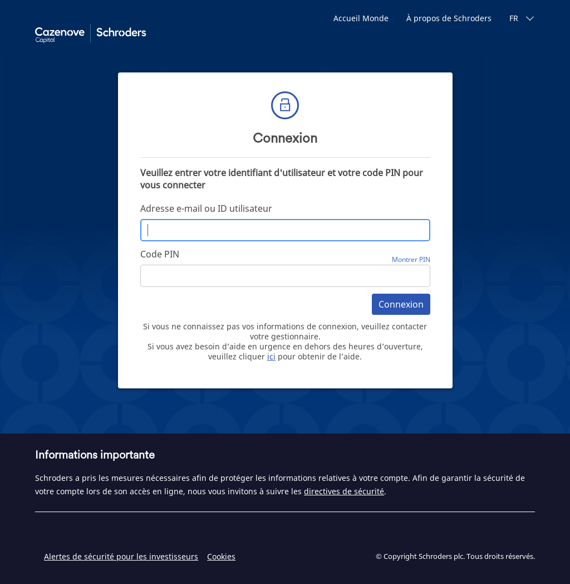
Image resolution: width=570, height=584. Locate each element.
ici (271, 356)
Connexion (401, 304)
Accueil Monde (361, 18)
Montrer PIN (411, 259)
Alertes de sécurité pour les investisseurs (121, 556)
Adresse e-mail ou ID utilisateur (206, 208)
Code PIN (159, 254)
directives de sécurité (344, 491)
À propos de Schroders (449, 18)
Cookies (221, 556)
